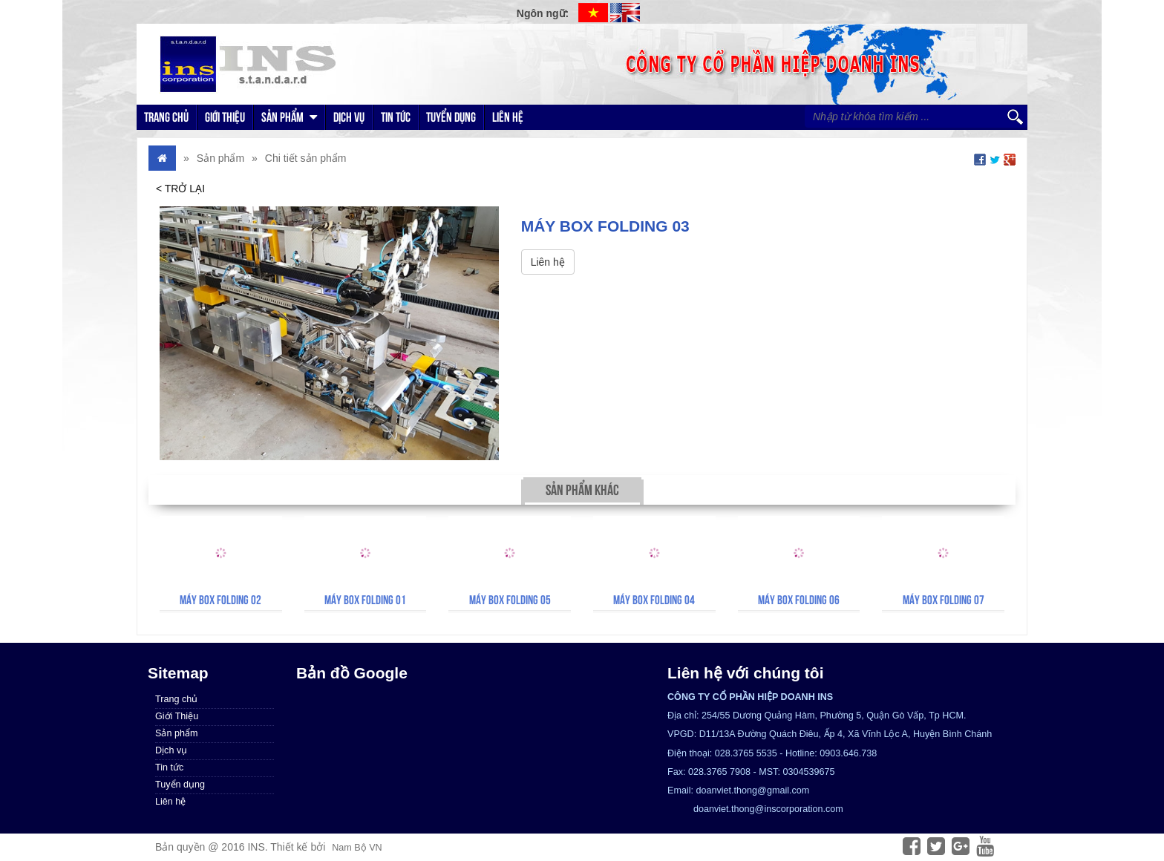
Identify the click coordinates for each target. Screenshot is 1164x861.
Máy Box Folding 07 (943, 599)
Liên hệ (507, 117)
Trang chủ (166, 117)
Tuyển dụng (451, 117)
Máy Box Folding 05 (510, 599)
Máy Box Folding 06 (799, 599)
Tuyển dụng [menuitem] (180, 784)
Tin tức (396, 117)
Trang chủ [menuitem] (176, 699)
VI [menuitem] (593, 12)
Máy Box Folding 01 (365, 599)
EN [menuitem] (625, 12)
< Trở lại (180, 188)
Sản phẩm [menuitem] (176, 733)
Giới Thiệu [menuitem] (176, 716)
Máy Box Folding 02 (220, 599)
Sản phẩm (289, 117)
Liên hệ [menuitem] (170, 801)
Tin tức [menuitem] (169, 767)
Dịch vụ (348, 117)
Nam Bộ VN (357, 847)
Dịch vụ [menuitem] (171, 750)
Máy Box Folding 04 (654, 599)
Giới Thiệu (225, 117)
